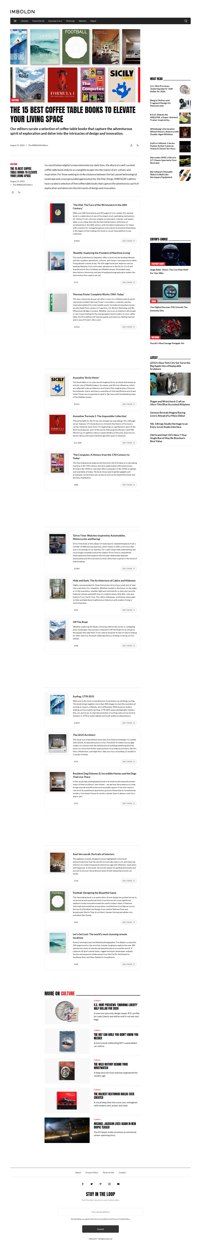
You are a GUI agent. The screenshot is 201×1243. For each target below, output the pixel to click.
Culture (15, 100)
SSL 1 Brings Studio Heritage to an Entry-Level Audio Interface (169, 425)
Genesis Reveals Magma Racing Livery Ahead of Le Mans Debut (167, 414)
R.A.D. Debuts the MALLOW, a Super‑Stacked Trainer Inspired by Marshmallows (164, 118)
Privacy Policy (92, 1172)
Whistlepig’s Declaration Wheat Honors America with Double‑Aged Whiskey (164, 131)
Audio (154, 301)
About (78, 1172)
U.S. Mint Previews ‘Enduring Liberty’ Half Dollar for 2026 (116, 1007)
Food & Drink (38, 21)
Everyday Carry (55, 21)
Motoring (70, 21)
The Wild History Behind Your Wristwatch (111, 1066)
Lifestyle (24, 21)
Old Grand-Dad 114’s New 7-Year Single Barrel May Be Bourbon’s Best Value (168, 438)
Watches (82, 21)
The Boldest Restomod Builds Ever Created (114, 1096)
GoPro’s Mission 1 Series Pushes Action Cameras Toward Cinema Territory (162, 146)
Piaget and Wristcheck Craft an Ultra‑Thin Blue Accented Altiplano (170, 403)
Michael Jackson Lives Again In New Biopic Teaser (115, 1125)
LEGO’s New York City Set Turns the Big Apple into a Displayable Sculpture (170, 365)
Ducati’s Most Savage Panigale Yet (167, 343)
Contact (122, 1172)
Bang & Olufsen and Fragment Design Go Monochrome (160, 103)
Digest (93, 21)
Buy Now (127, 241)
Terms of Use (108, 1172)
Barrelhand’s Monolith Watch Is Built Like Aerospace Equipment (161, 174)
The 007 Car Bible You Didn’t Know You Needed (116, 1036)
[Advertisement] (139, 9)
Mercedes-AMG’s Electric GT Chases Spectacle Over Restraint (163, 160)
